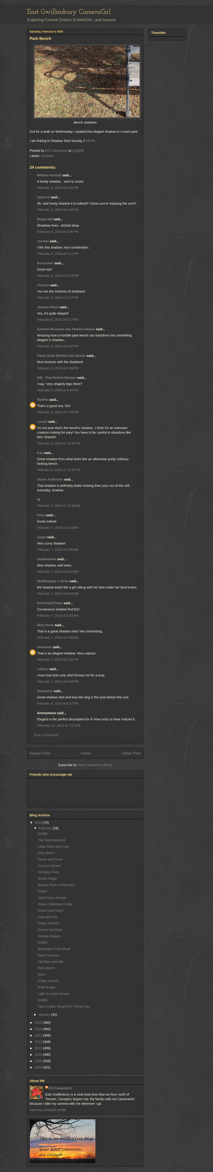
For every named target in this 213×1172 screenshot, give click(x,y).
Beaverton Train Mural (54, 949)
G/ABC (43, 834)
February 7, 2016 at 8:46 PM (57, 681)
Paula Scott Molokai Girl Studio (61, 355)
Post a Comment (46, 735)
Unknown (44, 647)
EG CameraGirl (60, 1088)
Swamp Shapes (49, 936)
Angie (41, 537)
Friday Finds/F (48, 981)
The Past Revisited (52, 840)
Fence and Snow (50, 859)
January (45, 1014)
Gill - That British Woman (56, 377)
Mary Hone (45, 625)
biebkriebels (46, 559)
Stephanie (45, 691)
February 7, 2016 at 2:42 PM (57, 659)
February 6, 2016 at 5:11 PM (57, 253)
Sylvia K (43, 197)
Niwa (41, 974)
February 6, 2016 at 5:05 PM (57, 231)
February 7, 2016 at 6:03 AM (57, 593)
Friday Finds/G (48, 923)
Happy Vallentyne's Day (55, 904)
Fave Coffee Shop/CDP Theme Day (64, 1006)
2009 (39, 1061)
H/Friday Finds (48, 872)
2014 (39, 1029)
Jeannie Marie (48, 307)
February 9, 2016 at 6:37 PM (57, 703)
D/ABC (43, 1000)
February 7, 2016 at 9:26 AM (57, 637)
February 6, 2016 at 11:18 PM (58, 470)
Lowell (42, 421)
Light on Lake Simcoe (53, 993)
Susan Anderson (50, 479)
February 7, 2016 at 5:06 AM (57, 549)
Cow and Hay (48, 917)
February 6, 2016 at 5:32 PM (57, 346)
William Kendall (49, 175)
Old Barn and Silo (51, 961)
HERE (90, 141)
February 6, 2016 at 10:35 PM (58, 443)
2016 (39, 822)
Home (86, 753)
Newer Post (40, 753)
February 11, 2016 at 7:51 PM (58, 725)
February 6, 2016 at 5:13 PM (57, 275)
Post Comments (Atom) (95, 765)
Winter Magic (47, 878)
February (46, 828)
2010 (39, 1054)
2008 (39, 1067)
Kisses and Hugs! (51, 910)
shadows (47, 156)
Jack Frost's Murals (52, 898)
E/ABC (43, 942)
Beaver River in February (56, 885)
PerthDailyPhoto (50, 603)
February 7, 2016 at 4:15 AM (57, 527)
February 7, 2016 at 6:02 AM (57, 571)
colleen (42, 669)
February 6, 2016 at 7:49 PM (57, 412)
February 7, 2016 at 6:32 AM (57, 615)
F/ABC (43, 891)
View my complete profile (48, 1110)
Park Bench (46, 968)
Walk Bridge (47, 987)
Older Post (131, 753)
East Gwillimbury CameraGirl (69, 12)
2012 (39, 1042)
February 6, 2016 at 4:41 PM (57, 187)
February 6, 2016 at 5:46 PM (57, 368)
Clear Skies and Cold (53, 846)
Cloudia (43, 285)
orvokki (43, 241)
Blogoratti (45, 219)
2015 (39, 1022)
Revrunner (45, 263)
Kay (40, 453)
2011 (39, 1048)
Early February (48, 955)
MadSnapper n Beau (53, 581)
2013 (39, 1035)
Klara (41, 515)
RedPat (42, 399)
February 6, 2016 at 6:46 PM (57, 390)
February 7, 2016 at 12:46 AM (58, 505)
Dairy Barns (46, 853)
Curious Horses (49, 866)
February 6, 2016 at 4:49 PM (57, 209)
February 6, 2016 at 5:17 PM (57, 297)
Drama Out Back (50, 929)
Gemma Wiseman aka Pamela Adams (66, 329)
